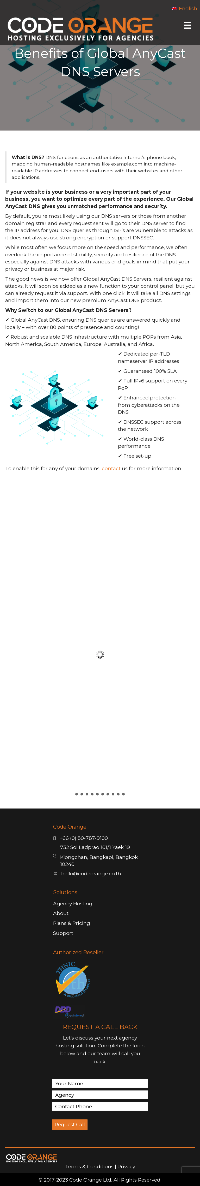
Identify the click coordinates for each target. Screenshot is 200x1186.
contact (111, 468)
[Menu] (187, 25)
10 (123, 794)
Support (63, 933)
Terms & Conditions (89, 1167)
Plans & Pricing (71, 923)
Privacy (126, 1167)
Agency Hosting (72, 904)
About (60, 913)
